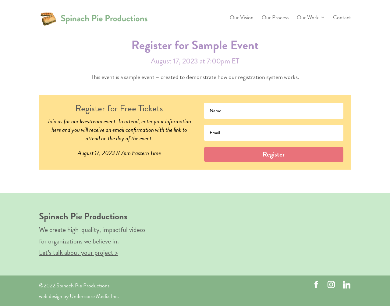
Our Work (308, 18)
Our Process (275, 18)
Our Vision (242, 18)
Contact (342, 18)
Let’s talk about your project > (78, 252)
